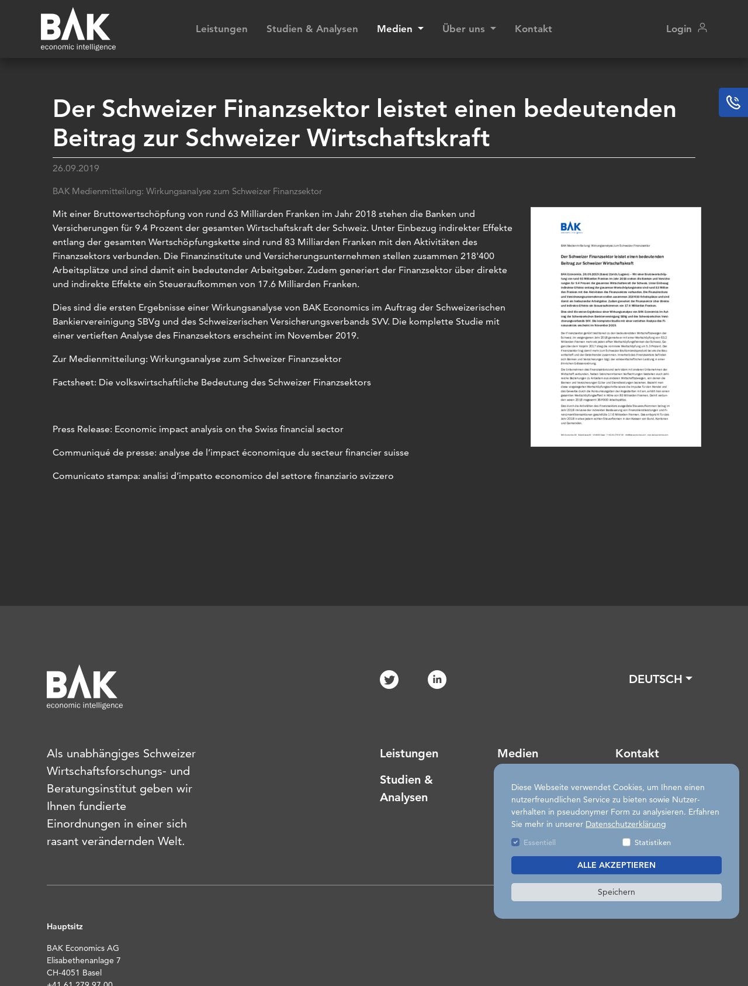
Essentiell (540, 842)
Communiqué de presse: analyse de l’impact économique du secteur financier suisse (231, 452)
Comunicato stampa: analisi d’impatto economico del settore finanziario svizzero (223, 475)
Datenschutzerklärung (626, 824)
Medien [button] (396, 29)
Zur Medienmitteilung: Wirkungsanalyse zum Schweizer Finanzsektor (197, 358)
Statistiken (653, 842)
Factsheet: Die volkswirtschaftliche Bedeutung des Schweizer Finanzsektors (212, 382)
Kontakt (533, 29)
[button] (660, 679)
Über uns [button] (465, 29)
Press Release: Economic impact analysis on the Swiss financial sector (198, 429)
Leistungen (222, 29)
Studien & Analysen (312, 29)
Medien (517, 753)
